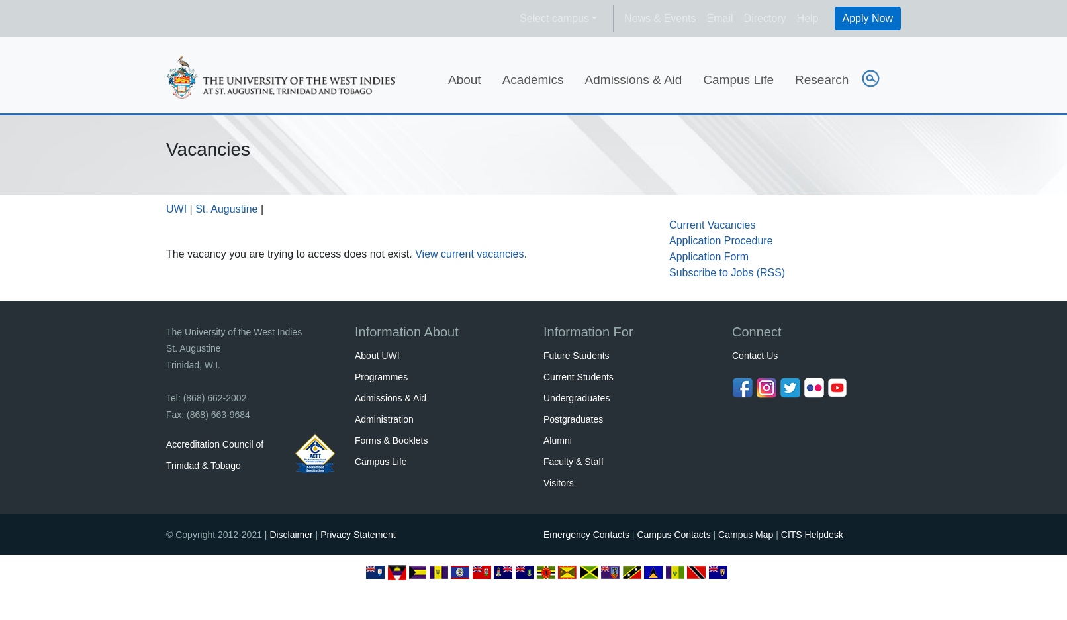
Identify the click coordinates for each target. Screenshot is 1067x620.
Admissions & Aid (633, 80)
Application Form (709, 256)
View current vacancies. (471, 254)
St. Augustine (226, 209)
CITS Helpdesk (812, 534)
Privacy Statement (358, 534)
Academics (533, 80)
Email (720, 18)
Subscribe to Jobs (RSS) (727, 272)
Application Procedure (721, 240)
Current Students (578, 377)
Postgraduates (573, 419)
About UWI (377, 355)
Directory (765, 18)
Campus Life (738, 80)
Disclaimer (290, 534)
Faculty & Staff (573, 461)
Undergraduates (576, 398)
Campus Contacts (673, 534)
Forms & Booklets (391, 440)
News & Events (660, 18)
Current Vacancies (712, 225)
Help (808, 18)
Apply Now (868, 18)
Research (822, 80)
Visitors (558, 483)
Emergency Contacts (586, 534)
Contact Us (755, 355)
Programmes (381, 377)
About (464, 80)
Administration (384, 419)
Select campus (554, 18)
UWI (176, 209)
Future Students (576, 355)
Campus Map (745, 534)
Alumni (557, 440)
